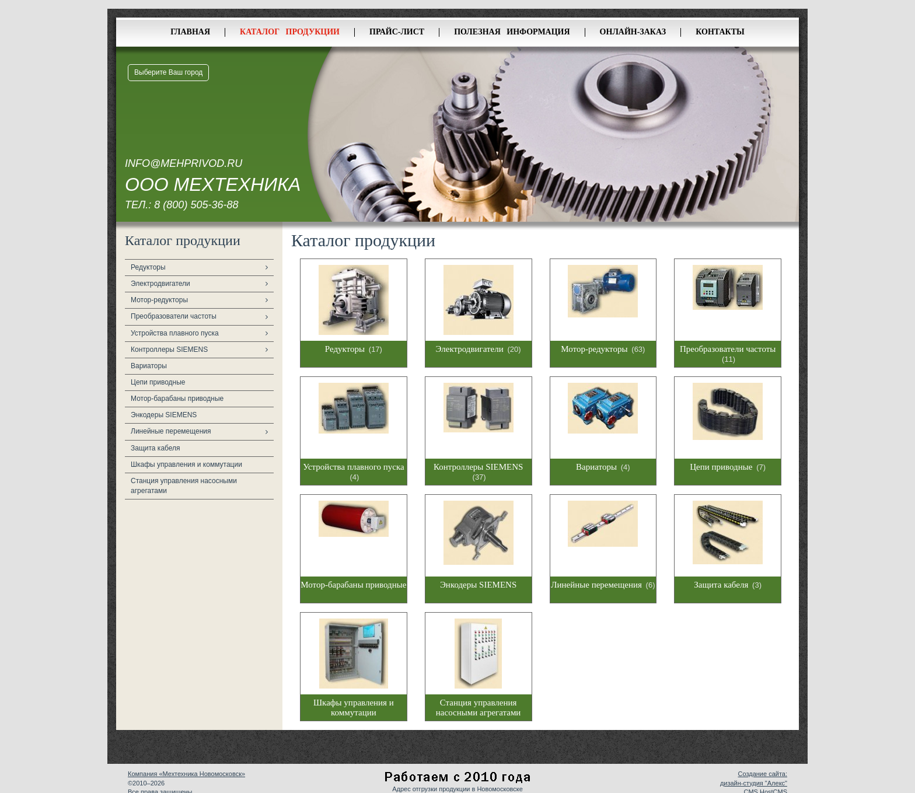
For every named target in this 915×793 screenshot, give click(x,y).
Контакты (720, 31)
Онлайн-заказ (633, 31)
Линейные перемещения (171, 431)
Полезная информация (512, 31)
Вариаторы (149, 366)
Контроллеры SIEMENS (169, 349)
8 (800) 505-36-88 (196, 205)
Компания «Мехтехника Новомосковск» (186, 773)
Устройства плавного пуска (175, 333)
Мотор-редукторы (159, 300)
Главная (190, 31)
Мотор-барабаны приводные (177, 398)
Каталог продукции (290, 31)
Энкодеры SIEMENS (164, 415)
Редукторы (148, 267)
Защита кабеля (155, 448)
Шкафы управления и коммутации (186, 464)
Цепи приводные (158, 382)
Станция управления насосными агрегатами (184, 486)
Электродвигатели (160, 284)
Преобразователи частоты (173, 316)
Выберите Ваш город (168, 72)
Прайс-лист (396, 31)
